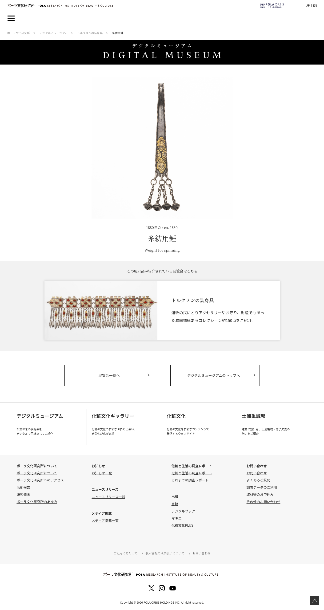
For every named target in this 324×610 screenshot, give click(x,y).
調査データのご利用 (262, 487)
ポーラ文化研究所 (18, 33)
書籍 (174, 503)
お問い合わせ (257, 472)
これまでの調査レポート (189, 479)
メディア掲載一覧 (105, 520)
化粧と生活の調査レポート (191, 472)
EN (315, 5)
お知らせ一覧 (102, 472)
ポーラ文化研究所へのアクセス (40, 479)
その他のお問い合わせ (263, 501)
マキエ (176, 518)
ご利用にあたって (125, 553)
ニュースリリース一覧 (108, 496)
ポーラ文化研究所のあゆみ (36, 501)
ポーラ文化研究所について (36, 472)
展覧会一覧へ (109, 375)
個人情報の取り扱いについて (164, 553)
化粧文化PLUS (182, 525)
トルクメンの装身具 (90, 33)
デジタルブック (183, 510)
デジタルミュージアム (53, 33)
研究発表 (23, 494)
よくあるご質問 (258, 479)
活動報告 (23, 487)
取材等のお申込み (260, 494)
